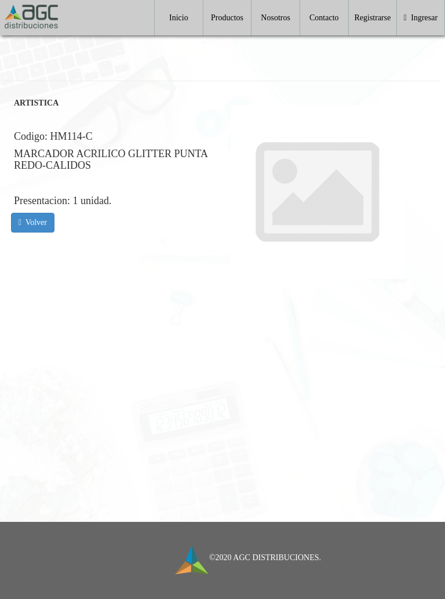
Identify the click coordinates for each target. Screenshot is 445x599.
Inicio (178, 17)
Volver (33, 222)
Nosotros (275, 17)
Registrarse (372, 17)
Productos (227, 17)
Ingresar (420, 17)
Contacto (324, 17)
